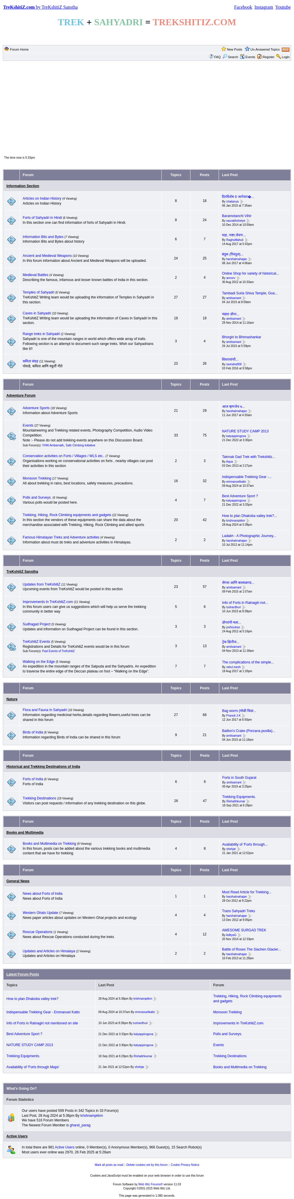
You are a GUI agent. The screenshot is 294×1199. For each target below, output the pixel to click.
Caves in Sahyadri (37, 313)
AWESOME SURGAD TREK (244, 930)
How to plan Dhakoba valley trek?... (249, 516)
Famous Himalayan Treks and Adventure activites (61, 537)
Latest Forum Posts (22, 974)
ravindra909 (234, 364)
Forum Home (19, 49)
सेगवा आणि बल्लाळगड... (238, 583)
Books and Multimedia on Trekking (49, 844)
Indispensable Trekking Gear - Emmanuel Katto (43, 1012)
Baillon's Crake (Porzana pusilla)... (248, 731)
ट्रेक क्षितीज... (230, 642)
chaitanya (232, 201)
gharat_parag (80, 1125)
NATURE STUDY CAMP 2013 (245, 431)
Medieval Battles (35, 275)
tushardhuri (233, 607)
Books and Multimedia (24, 833)
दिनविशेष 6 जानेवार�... (238, 197)
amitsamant (233, 298)
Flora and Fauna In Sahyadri (45, 710)
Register (269, 57)
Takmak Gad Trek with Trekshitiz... (248, 457)
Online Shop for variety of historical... (250, 273)
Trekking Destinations (39, 798)
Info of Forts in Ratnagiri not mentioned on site (42, 1023)
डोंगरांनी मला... (231, 622)
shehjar (231, 849)
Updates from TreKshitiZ (42, 584)
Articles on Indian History (42, 198)
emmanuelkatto (236, 481)
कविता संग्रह (30, 361)
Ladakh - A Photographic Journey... (249, 536)
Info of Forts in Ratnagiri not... (245, 603)
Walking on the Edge (39, 662)
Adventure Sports (36, 408)
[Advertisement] (147, 107)
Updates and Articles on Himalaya (49, 951)
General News (17, 881)
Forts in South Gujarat (239, 778)
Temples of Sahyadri (38, 292)
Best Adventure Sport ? (240, 496)
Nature (11, 699)
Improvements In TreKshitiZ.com (48, 602)
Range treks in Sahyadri (42, 334)
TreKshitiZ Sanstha (22, 572)
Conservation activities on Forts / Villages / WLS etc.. (63, 456)
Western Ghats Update (40, 913)
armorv (230, 278)
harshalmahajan (236, 259)
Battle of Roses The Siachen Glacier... (251, 949)
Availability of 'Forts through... (245, 844)
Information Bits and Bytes (43, 237)
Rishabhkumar (236, 801)
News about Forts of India (43, 894)
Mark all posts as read (109, 1164)
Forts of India (33, 779)
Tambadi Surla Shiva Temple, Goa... (249, 293)
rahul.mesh (233, 667)
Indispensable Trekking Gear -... (247, 477)
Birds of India (33, 732)
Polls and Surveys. (37, 497)
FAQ (217, 57)
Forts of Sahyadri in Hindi (42, 218)
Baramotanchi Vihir (236, 216)
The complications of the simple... (248, 662)
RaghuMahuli (234, 239)
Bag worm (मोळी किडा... (239, 711)
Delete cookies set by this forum (147, 1164)
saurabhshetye (235, 220)
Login (286, 57)
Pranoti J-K (233, 715)
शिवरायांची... (230, 359)
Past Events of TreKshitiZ (58, 651)
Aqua (229, 461)
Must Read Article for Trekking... (246, 892)
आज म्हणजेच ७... (233, 407)
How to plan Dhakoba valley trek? (32, 999)
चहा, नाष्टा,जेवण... (234, 235)
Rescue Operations (38, 932)
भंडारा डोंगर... (230, 314)
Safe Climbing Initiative (80, 445)
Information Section (22, 186)
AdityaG (231, 935)
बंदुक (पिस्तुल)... (232, 254)
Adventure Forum (20, 395)
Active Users (17, 1136)
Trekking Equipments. (239, 797)
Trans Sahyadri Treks (238, 911)
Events (247, 57)
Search (230, 57)
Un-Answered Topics (265, 49)
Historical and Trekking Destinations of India (43, 767)
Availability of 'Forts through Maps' (32, 1067)
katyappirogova (236, 436)
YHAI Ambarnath (53, 445)
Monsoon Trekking (37, 478)
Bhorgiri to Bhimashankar (241, 337)
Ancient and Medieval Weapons (47, 256)
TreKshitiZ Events (36, 642)
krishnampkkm (235, 520)
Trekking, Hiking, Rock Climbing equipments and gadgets (67, 515)
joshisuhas (233, 627)
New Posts (234, 49)
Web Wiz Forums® (150, 1184)
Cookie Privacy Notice (185, 1164)
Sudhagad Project (36, 624)
